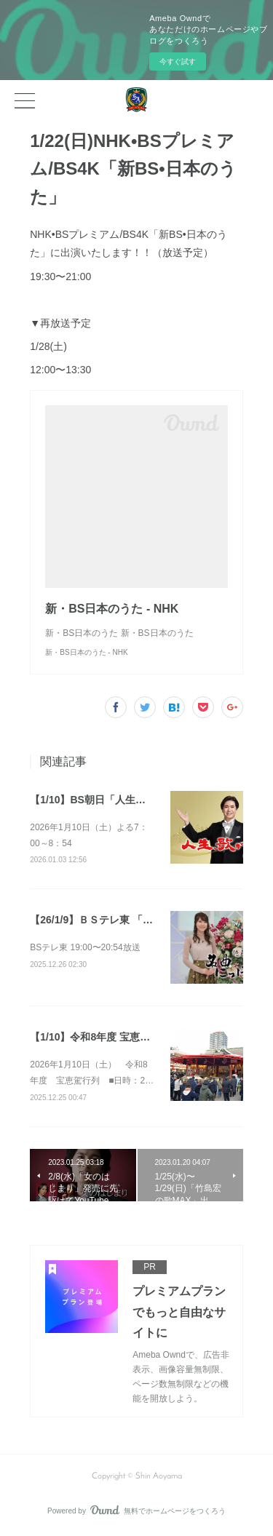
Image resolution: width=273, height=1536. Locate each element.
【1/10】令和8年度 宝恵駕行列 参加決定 (122, 1037)
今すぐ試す (177, 61)
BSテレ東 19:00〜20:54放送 (85, 947)
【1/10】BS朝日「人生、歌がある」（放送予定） (144, 799)
